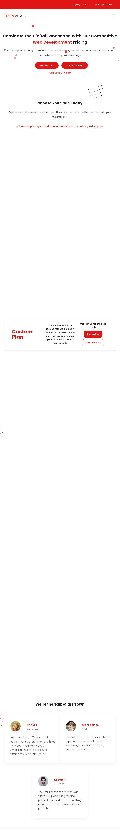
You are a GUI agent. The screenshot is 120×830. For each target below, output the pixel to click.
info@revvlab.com (104, 4)
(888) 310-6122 (80, 4)
